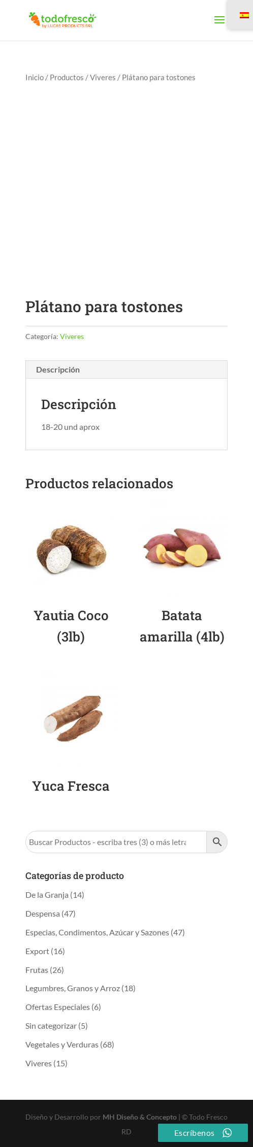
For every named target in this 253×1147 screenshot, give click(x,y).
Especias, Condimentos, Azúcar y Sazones (97, 932)
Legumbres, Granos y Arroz (72, 988)
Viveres (103, 77)
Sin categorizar (51, 1025)
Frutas (36, 969)
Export (37, 951)
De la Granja (47, 894)
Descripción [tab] (58, 369)
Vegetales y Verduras (62, 1044)
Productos (67, 77)
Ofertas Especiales (57, 1006)
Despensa (42, 913)
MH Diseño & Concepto (140, 1116)
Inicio (34, 77)
